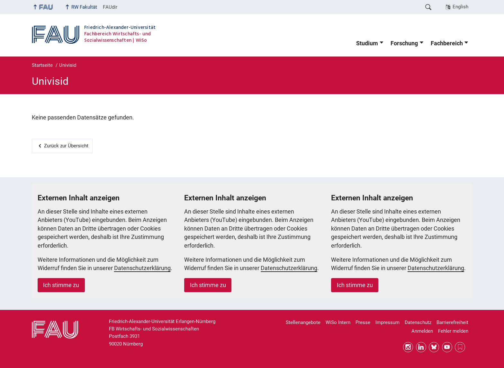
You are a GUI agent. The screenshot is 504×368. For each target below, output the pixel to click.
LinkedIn (421, 347)
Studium (367, 43)
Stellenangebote (303, 322)
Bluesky (434, 347)
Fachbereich (447, 43)
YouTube (447, 347)
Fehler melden (453, 331)
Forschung (404, 43)
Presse (363, 322)
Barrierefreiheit (452, 322)
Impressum (387, 322)
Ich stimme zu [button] (61, 285)
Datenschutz (418, 322)
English (460, 7)
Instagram (408, 347)
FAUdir (110, 7)
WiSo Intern (338, 322)
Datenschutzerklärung (142, 268)
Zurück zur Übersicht (66, 146)
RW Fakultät (84, 7)
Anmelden (422, 331)
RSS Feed (460, 347)
